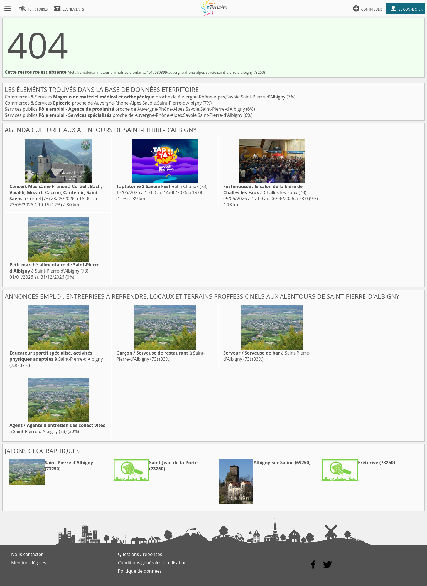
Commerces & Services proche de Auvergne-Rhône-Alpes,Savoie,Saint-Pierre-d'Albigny (145, 97)
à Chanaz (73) (161, 186)
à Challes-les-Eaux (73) (264, 189)
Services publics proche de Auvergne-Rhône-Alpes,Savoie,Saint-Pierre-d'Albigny (125, 109)
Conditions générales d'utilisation (152, 563)
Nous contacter (27, 554)
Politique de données (140, 571)
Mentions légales (28, 563)
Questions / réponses (140, 554)
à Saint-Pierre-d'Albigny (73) (54, 268)
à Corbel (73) (55, 192)
